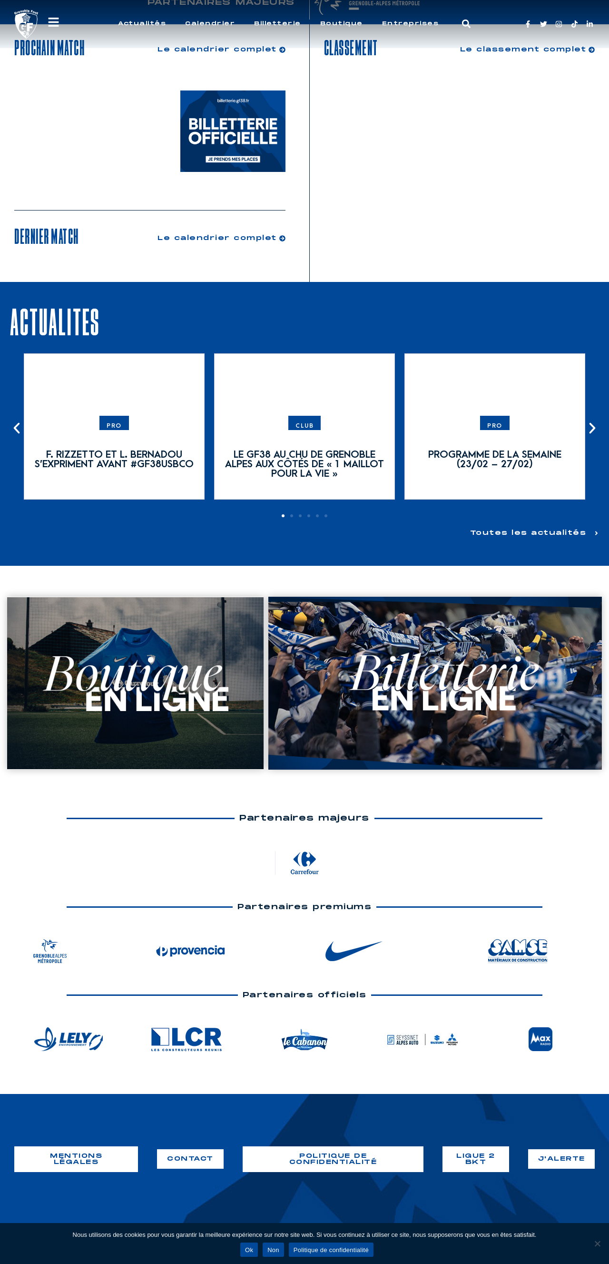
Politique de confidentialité (331, 1250)
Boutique (341, 23)
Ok (249, 1250)
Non (273, 1250)
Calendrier (210, 23)
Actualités (142, 23)
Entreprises (410, 23)
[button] (466, 24)
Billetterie (277, 23)
